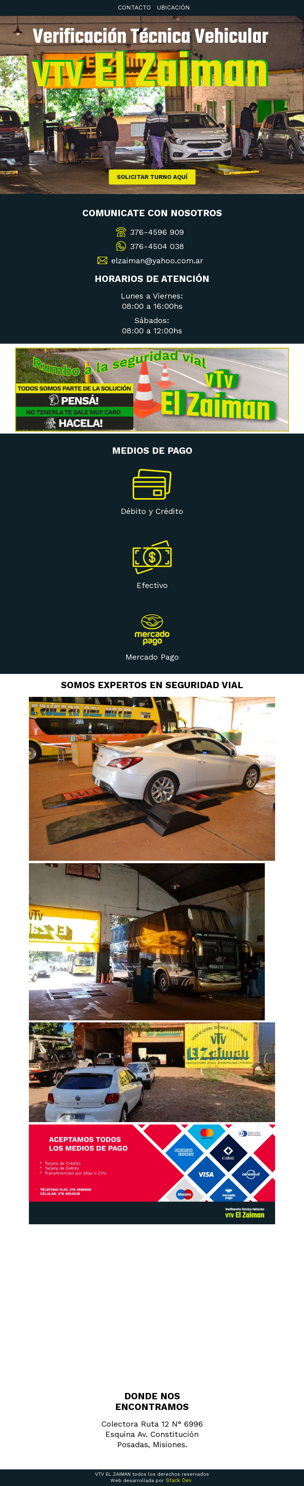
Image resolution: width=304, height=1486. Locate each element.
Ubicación (173, 7)
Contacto (134, 7)
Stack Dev (179, 1480)
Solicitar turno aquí (152, 177)
